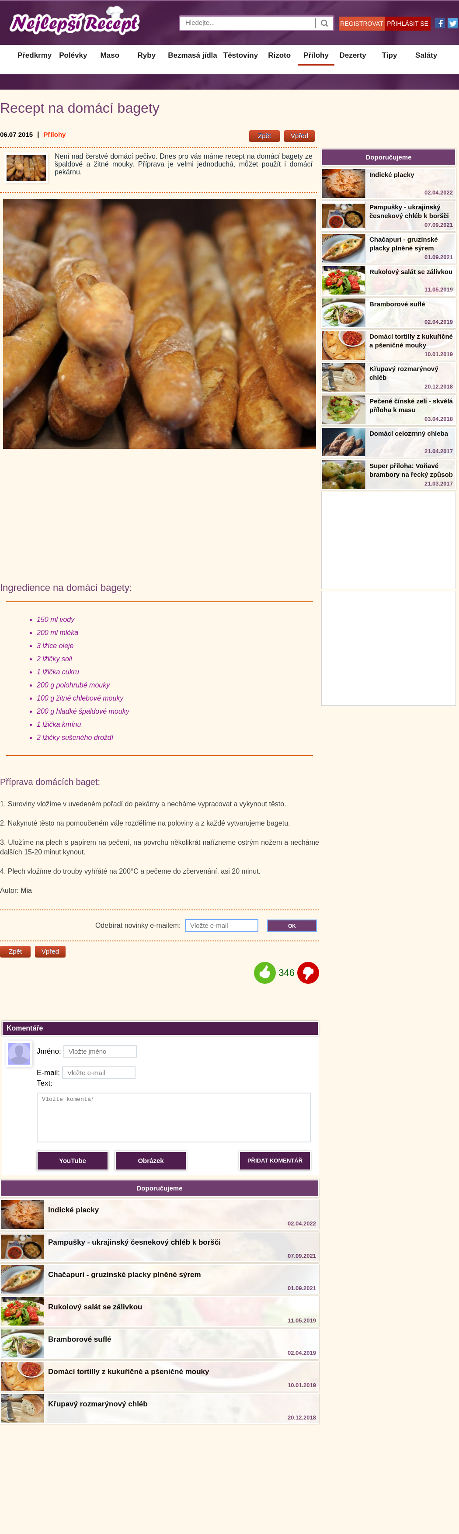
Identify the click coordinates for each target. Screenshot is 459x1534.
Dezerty (352, 55)
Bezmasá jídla (192, 55)
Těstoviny (240, 55)
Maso (110, 55)
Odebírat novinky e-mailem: (176, 925)
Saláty (426, 55)
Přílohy (316, 55)
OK (292, 926)
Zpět (264, 135)
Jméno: (87, 1051)
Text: (44, 1083)
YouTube (72, 1160)
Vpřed (299, 135)
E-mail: (86, 1073)
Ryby (147, 55)
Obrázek (150, 1160)
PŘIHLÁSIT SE (407, 23)
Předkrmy (34, 55)
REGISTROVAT (361, 23)
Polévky (73, 55)
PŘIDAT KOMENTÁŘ (275, 1160)
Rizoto (279, 55)
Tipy (389, 55)
